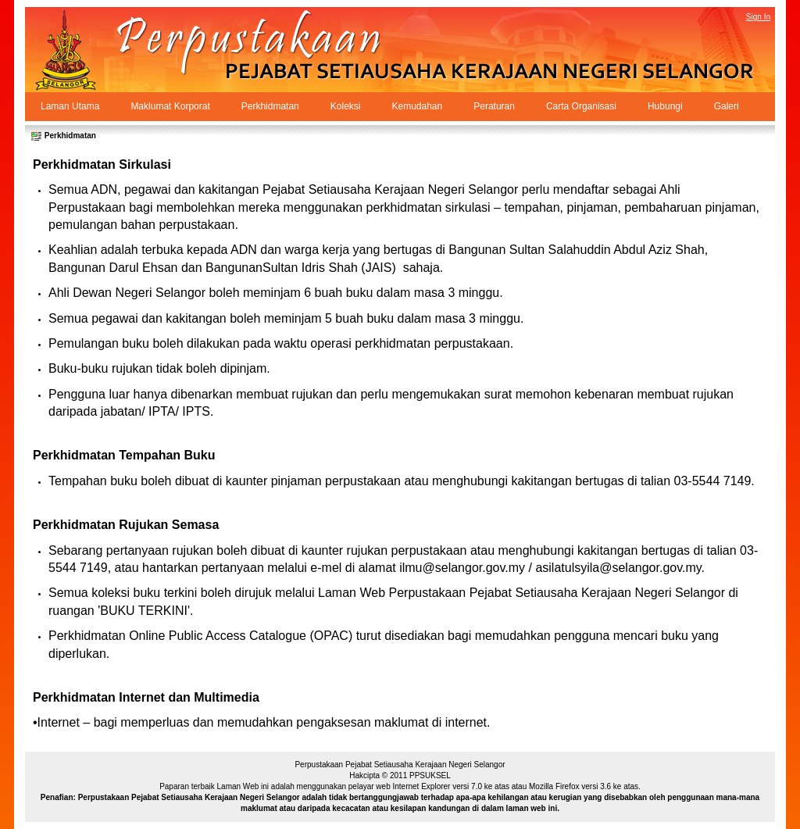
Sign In (758, 17)
